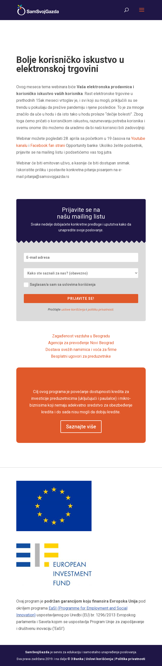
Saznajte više (81, 427)
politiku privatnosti (100, 309)
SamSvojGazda (37, 652)
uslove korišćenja (73, 309)
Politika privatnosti (130, 659)
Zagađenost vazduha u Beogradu (81, 336)
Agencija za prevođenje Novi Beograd (81, 342)
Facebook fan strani (47, 145)
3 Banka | (78, 659)
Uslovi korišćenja (99, 659)
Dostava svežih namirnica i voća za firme (81, 349)
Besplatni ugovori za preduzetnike (81, 356)
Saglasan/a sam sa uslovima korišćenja (60, 284)
